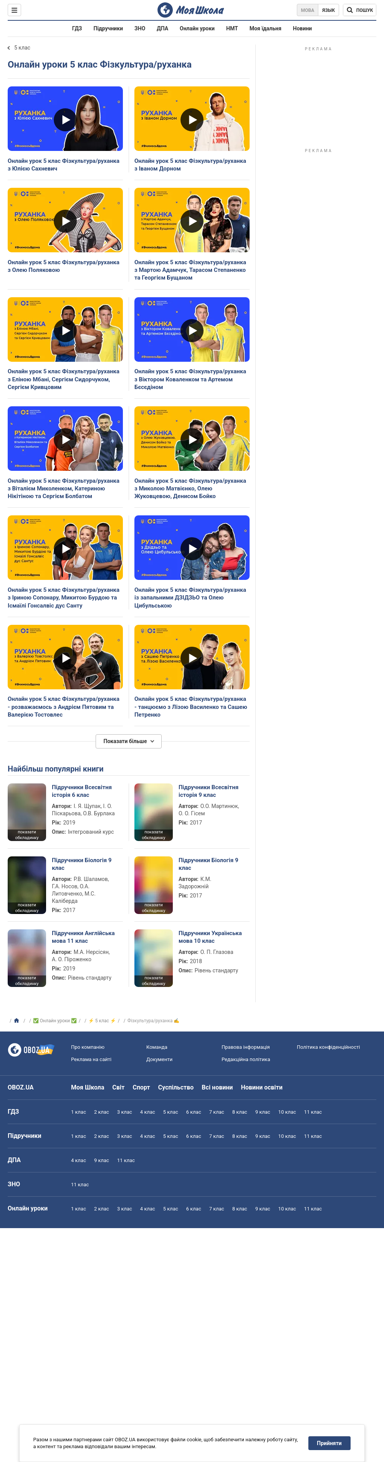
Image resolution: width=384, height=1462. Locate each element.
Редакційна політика (246, 1059)
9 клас (262, 1112)
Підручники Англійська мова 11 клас (83, 937)
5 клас (22, 48)
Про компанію (87, 1047)
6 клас (193, 1112)
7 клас (216, 1112)
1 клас (78, 1112)
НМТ (232, 28)
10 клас (287, 1112)
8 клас (239, 1112)
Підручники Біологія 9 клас (82, 864)
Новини (302, 28)
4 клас (147, 1112)
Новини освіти (261, 1087)
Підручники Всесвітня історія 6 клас (82, 791)
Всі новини (217, 1087)
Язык (328, 10)
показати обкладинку (26, 835)
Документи (159, 1059)
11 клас (313, 1112)
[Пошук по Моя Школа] (359, 10)
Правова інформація (246, 1047)
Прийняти (329, 1443)
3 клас (124, 1112)
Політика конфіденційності (328, 1047)
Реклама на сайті (91, 1059)
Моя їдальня (265, 28)
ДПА (162, 28)
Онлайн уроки (197, 28)
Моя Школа (87, 1087)
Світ (119, 1087)
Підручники (108, 28)
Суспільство (176, 1087)
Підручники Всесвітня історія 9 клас (208, 791)
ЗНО (139, 28)
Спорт (141, 1087)
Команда (156, 1047)
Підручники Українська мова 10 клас (210, 937)
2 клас (101, 1112)
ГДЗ (77, 28)
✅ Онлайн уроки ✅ (55, 1020)
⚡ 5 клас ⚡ (102, 1020)
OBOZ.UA (21, 1087)
